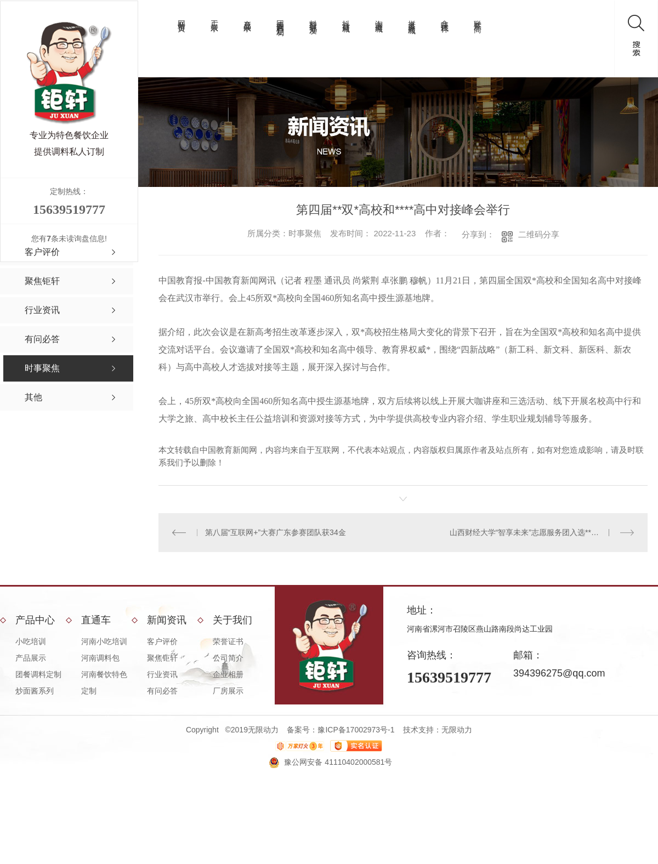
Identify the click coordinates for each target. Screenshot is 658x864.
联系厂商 (477, 17)
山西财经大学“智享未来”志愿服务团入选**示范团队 (536, 532)
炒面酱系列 (34, 690)
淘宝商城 (379, 17)
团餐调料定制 (280, 19)
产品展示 (247, 17)
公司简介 (228, 657)
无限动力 (456, 729)
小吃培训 (30, 641)
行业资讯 (162, 674)
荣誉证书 (228, 641)
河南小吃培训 (104, 641)
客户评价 (162, 641)
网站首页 (181, 17)
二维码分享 (538, 234)
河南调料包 (100, 657)
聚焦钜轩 (162, 657)
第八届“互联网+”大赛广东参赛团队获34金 (275, 532)
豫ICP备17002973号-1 (355, 729)
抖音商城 (346, 17)
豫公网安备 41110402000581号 (338, 762)
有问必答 (162, 690)
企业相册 (228, 674)
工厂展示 (214, 17)
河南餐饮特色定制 (104, 682)
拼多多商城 (411, 18)
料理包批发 (313, 18)
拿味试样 (444, 17)
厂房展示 (228, 690)
